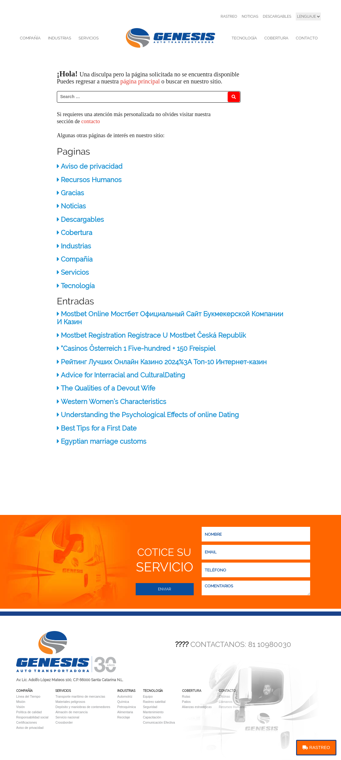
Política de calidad (29, 712)
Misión (20, 701)
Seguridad (150, 707)
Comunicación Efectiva (159, 722)
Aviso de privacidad (29, 727)
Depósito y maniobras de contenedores (82, 707)
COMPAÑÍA (30, 38)
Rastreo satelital (154, 701)
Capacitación (152, 717)
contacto (90, 121)
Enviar (164, 589)
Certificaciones (26, 722)
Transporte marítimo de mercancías (80, 696)
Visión (20, 707)
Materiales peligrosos (70, 701)
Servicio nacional (67, 717)
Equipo (148, 696)
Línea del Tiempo (28, 696)
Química (123, 701)
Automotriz (124, 696)
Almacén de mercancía (71, 712)
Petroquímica (126, 707)
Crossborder (64, 722)
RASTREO (229, 16)
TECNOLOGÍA (244, 38)
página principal (140, 81)
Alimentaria (125, 712)
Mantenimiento (153, 712)
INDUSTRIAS (59, 38)
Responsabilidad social (32, 717)
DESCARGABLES (277, 16)
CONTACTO (307, 38)
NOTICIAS (250, 16)
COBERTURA (276, 38)
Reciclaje (123, 717)
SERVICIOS (89, 38)
